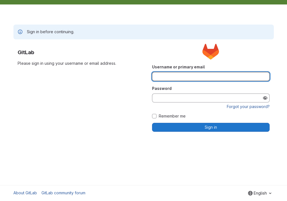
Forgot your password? (248, 106)
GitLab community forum (63, 192)
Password (162, 88)
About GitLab (25, 192)
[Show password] (265, 98)
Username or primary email (178, 66)
